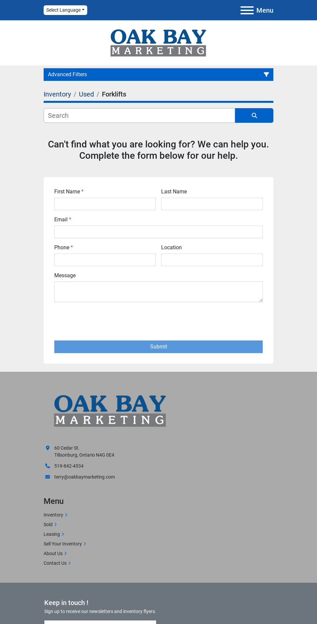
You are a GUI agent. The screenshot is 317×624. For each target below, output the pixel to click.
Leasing (52, 534)
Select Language (63, 10)
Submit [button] (158, 346)
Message (65, 275)
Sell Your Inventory (63, 543)
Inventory (53, 515)
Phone (63, 247)
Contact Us (55, 563)
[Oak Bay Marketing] (110, 412)
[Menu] (247, 10)
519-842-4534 (69, 466)
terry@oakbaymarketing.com (84, 477)
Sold (48, 524)
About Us (53, 553)
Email (62, 219)
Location (171, 247)
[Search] (139, 115)
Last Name (174, 191)
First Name (69, 191)
